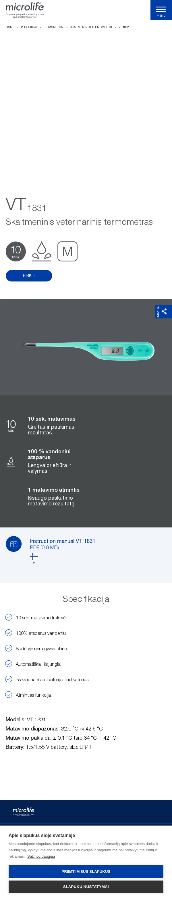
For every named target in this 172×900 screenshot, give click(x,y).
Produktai (29, 27)
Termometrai (53, 27)
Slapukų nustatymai (86, 887)
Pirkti (29, 276)
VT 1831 (124, 27)
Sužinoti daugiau (41, 856)
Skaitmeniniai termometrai (91, 27)
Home (10, 27)
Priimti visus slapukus (86, 871)
